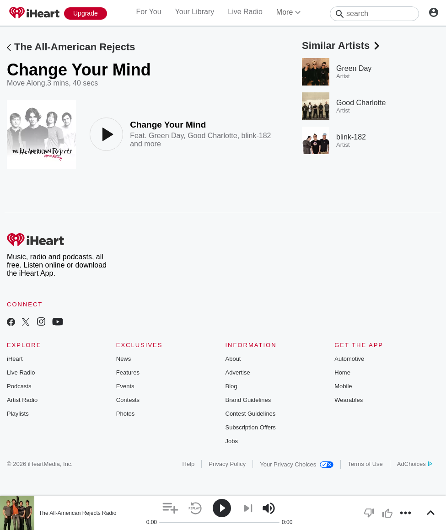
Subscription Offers (251, 427)
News (123, 358)
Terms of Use (365, 463)
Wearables (348, 399)
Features (128, 372)
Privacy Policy (227, 463)
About (233, 358)
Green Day (166, 135)
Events (125, 386)
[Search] (374, 13)
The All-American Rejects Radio (77, 513)
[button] (170, 508)
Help (189, 463)
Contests (128, 399)
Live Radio (245, 12)
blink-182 (256, 135)
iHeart (15, 358)
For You (148, 12)
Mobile (343, 386)
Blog (231, 386)
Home (342, 372)
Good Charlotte (212, 135)
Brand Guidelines (248, 399)
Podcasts (19, 386)
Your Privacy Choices (296, 464)
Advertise (238, 372)
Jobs (232, 441)
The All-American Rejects (74, 47)
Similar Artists (342, 45)
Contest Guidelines (251, 413)
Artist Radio (22, 399)
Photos (125, 413)
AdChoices (414, 463)
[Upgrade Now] (85, 13)
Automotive (349, 358)
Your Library (195, 12)
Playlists (18, 413)
